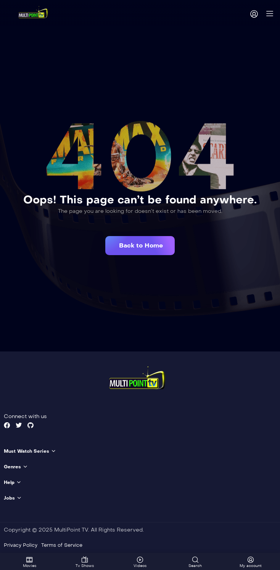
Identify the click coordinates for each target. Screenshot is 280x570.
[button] (140, 245)
